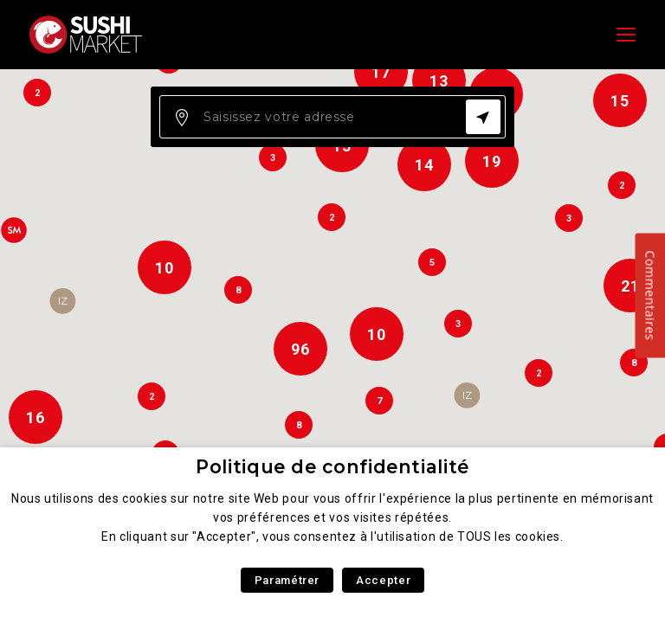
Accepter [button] (383, 580)
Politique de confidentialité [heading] (332, 467)
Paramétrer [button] (287, 580)
